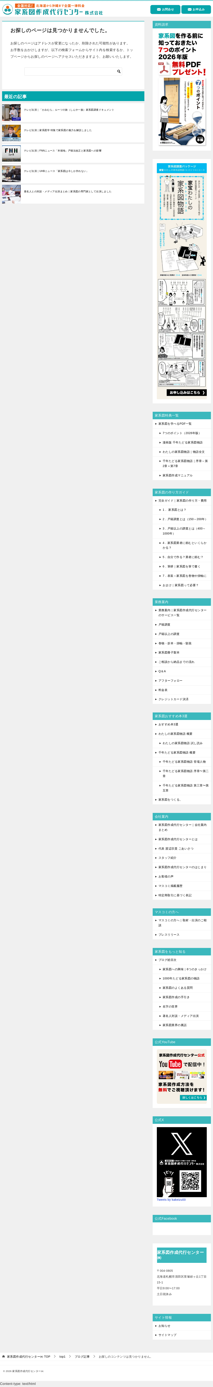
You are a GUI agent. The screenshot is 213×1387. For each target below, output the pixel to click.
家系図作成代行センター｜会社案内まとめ (183, 827)
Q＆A (162, 671)
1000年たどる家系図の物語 (181, 978)
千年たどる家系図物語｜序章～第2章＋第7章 (185, 463)
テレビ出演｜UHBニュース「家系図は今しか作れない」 (56, 171)
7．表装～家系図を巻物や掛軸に (185, 575)
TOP (28, 1356)
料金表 (163, 690)
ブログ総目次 (168, 959)
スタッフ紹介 (168, 857)
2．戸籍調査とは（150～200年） (185, 519)
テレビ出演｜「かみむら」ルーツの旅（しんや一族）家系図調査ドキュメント (69, 109)
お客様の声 (166, 876)
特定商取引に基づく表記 (175, 895)
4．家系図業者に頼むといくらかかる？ (185, 545)
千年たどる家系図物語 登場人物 (184, 761)
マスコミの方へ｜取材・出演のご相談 (183, 923)
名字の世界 (170, 1006)
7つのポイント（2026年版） (182, 433)
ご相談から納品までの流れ (177, 661)
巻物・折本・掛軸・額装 (175, 643)
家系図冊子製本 (169, 652)
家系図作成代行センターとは (178, 839)
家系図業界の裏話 (175, 1025)
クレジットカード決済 (174, 699)
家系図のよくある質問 (178, 987)
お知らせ (165, 1325)
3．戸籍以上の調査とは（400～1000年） (184, 531)
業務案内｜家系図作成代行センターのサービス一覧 (183, 612)
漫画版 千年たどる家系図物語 (183, 442)
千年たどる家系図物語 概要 (177, 752)
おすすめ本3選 (168, 724)
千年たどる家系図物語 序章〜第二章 (186, 773)
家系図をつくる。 (171, 799)
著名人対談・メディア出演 (181, 1016)
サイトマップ (168, 1335)
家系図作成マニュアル (178, 475)
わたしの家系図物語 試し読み (183, 743)
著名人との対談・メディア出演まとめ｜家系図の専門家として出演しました (68, 191)
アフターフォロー (171, 680)
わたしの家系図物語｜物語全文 (184, 451)
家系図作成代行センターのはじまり (183, 867)
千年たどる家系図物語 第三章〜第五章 (186, 788)
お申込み (196, 9)
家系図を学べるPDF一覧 (175, 423)
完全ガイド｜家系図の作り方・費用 (183, 500)
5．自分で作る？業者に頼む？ (183, 557)
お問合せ (165, 9)
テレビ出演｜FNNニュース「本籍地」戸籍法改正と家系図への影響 (63, 150)
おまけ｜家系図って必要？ (181, 585)
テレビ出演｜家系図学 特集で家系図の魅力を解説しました (58, 130)
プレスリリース (169, 934)
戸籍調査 (165, 624)
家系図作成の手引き (176, 997)
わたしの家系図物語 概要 (176, 733)
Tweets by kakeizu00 (171, 1199)
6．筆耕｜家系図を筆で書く (182, 566)
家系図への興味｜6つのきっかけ (185, 969)
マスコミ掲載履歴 (171, 886)
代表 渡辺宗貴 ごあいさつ (176, 848)
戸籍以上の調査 (169, 634)
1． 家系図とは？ (174, 509)
